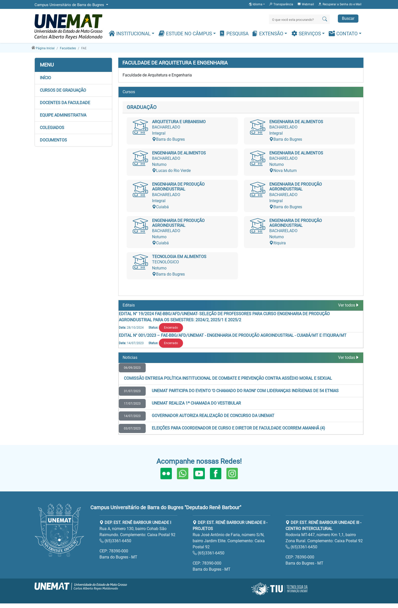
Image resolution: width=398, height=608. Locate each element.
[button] (73, 78)
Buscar (348, 18)
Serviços (306, 33)
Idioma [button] (256, 4)
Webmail (305, 4)
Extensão (268, 33)
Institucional (130, 33)
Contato (344, 33)
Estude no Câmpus (185, 33)
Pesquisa (233, 33)
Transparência (281, 4)
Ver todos (348, 305)
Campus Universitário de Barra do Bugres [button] (70, 5)
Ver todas (348, 357)
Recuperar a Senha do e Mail (339, 4)
